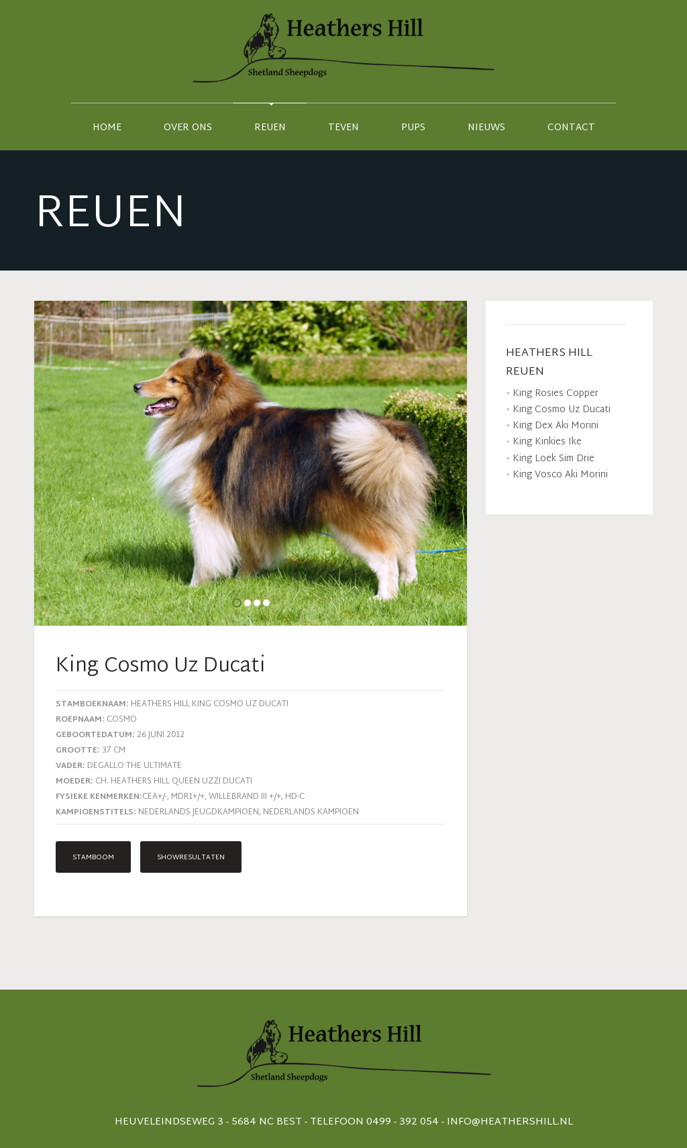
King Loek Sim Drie (553, 458)
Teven (343, 127)
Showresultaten (191, 857)
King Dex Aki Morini (555, 426)
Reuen (270, 127)
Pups (413, 127)
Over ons (188, 127)
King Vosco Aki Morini (560, 475)
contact (571, 127)
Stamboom (93, 857)
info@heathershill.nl (510, 1122)
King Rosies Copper (555, 393)
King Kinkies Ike (547, 442)
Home (107, 127)
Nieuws (486, 127)
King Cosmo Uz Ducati (562, 409)
